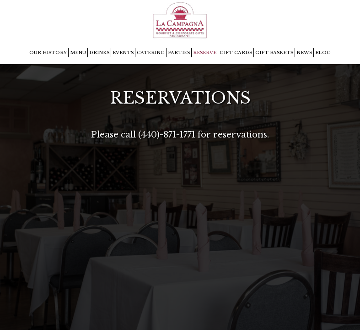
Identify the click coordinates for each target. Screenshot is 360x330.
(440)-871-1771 (166, 134)
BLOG (323, 52)
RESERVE (204, 52)
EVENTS (123, 52)
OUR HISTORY (48, 52)
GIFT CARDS (236, 52)
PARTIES (179, 52)
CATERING (151, 52)
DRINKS (99, 52)
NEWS (304, 52)
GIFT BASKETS (274, 52)
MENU (78, 52)
